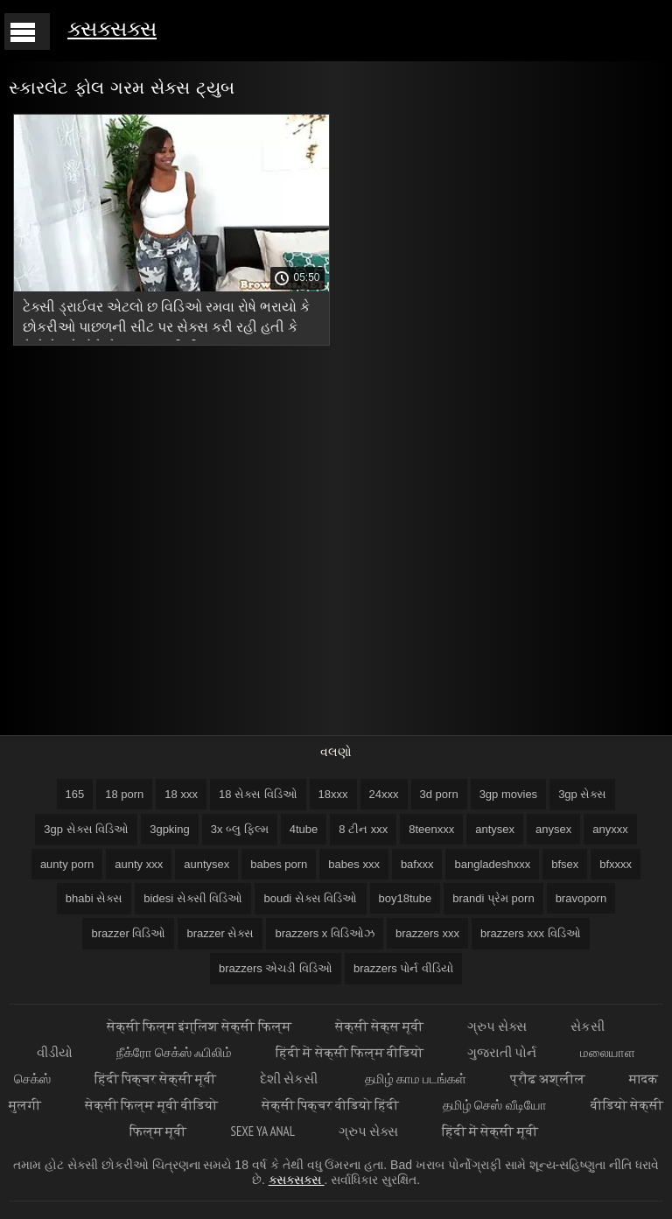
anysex (553, 829)
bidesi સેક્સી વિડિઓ (193, 898)
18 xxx (181, 794)
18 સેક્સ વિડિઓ (258, 794)
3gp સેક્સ (582, 794)
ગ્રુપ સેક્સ (497, 1026)
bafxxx (417, 864)
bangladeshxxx (492, 864)
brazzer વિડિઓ (128, 933)
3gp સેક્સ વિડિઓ (86, 829)
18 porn (124, 794)
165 (75, 794)
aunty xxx (139, 864)
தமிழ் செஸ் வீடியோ (494, 1104)
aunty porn (67, 864)
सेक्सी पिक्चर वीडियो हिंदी (331, 1104)
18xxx (333, 794)
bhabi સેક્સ (94, 898)
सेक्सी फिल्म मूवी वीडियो (151, 1104)
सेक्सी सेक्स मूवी (379, 1026)
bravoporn (581, 898)
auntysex (206, 864)
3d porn (439, 794)
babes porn (278, 864)
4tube (304, 829)
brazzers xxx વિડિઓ (530, 933)
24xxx (384, 794)
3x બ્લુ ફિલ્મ (240, 829)
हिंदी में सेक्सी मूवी (490, 1131)
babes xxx (354, 864)
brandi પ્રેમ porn (493, 898)
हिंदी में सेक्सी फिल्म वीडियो (350, 1052)
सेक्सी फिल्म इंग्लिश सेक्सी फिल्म (199, 1026)
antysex (494, 829)
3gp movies (508, 794)
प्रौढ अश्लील (547, 1078)
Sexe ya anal (263, 1131)
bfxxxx (615, 864)
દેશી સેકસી (290, 1078)
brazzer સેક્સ (220, 933)
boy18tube (405, 898)
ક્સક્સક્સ (112, 28)
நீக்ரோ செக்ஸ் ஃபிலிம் (174, 1052)
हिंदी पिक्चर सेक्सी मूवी (155, 1078)
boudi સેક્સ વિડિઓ (310, 898)
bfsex (564, 864)
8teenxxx (431, 829)
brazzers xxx (427, 933)
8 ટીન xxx (363, 829)
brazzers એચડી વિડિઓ (275, 968)
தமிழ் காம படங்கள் (415, 1078)
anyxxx (609, 829)
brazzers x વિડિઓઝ (324, 933)
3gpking (170, 829)
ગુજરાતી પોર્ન (501, 1052)
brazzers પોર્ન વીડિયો (403, 968)
